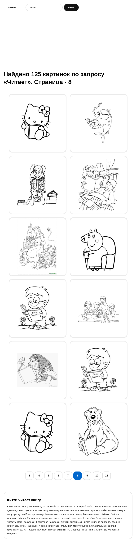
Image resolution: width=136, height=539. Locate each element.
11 (106, 475)
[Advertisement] (68, 42)
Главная (11, 7)
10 (96, 475)
